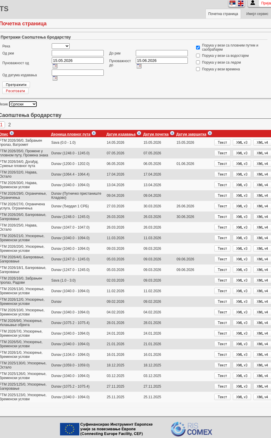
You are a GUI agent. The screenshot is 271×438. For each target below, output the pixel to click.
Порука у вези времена (221, 69)
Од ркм (8, 53)
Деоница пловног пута (71, 134)
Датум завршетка (191, 134)
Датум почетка (155, 134)
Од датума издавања (19, 75)
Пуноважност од (15, 63)
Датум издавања (121, 134)
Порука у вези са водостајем (225, 56)
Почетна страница (223, 14)
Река (6, 46)
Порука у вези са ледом (221, 62)
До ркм (115, 53)
